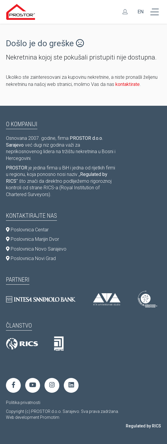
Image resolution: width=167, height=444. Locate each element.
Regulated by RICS (143, 426)
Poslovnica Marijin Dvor (32, 239)
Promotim (49, 417)
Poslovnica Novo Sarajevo (36, 249)
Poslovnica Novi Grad (31, 258)
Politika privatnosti (23, 402)
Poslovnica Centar (27, 230)
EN (141, 12)
